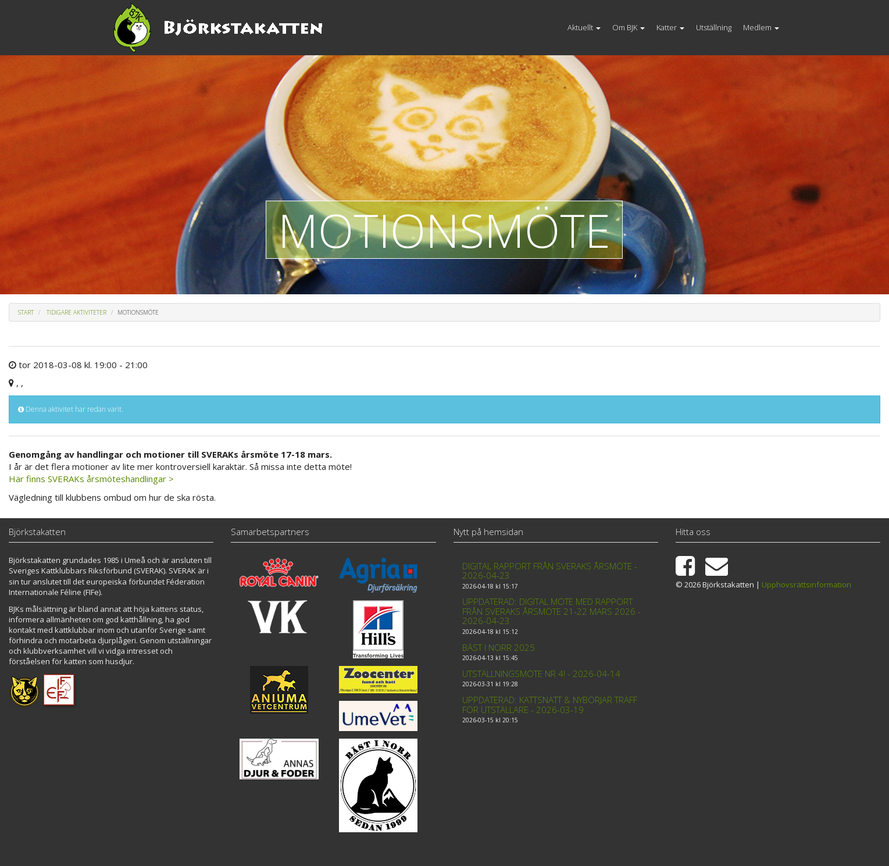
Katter (670, 27)
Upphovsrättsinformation (806, 584)
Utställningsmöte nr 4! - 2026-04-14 (541, 673)
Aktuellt (584, 27)
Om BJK (628, 27)
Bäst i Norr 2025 (498, 647)
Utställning (713, 27)
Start (26, 312)
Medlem (761, 27)
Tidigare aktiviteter (76, 312)
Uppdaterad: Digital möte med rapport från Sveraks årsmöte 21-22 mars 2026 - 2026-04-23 (551, 611)
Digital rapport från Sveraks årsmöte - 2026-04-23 (549, 571)
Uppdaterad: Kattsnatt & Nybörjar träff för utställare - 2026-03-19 (549, 704)
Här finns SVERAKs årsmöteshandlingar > (91, 478)
